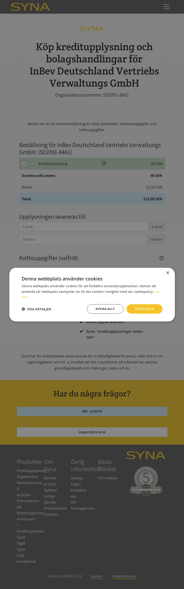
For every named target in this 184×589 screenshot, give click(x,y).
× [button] (167, 272)
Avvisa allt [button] (103, 308)
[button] (36, 309)
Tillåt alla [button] (144, 308)
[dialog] (92, 294)
